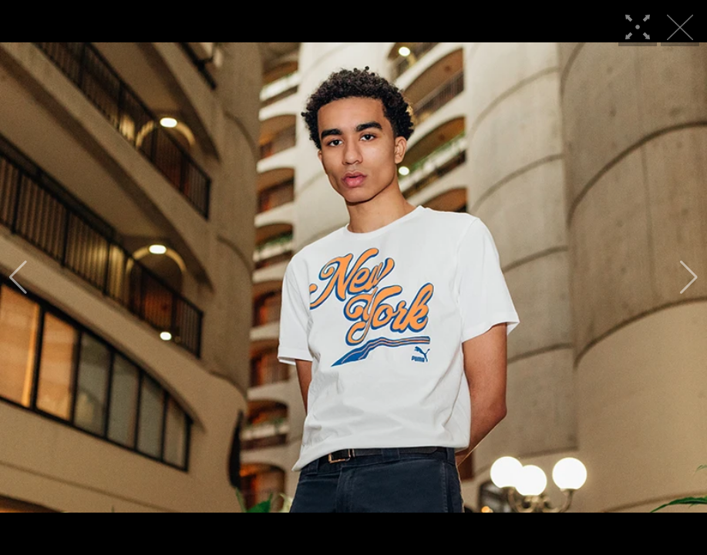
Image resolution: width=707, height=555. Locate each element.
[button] (18, 277)
